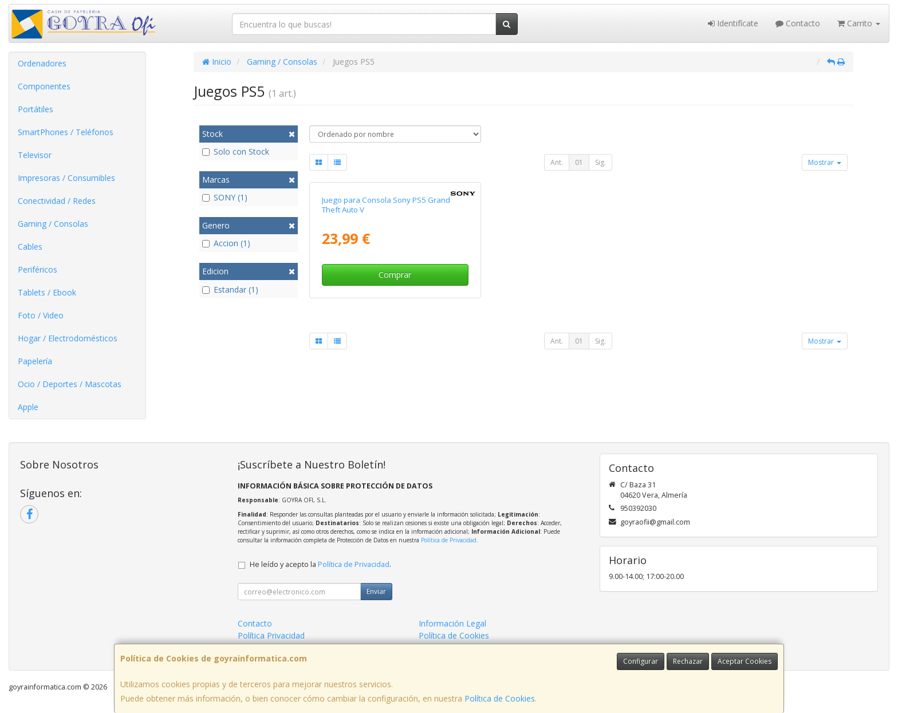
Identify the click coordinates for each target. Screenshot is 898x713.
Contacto (797, 23)
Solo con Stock (235, 151)
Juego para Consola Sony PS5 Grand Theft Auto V (386, 205)
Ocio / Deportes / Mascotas (69, 384)
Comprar (395, 274)
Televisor (35, 154)
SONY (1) (224, 197)
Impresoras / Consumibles (66, 177)
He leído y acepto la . (320, 564)
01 (579, 162)
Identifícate (733, 23)
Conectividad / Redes (57, 200)
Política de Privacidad (448, 540)
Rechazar (688, 661)
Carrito (858, 23)
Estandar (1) (230, 289)
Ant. (556, 162)
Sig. (600, 162)
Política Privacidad (271, 635)
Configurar (640, 661)
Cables (30, 246)
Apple (28, 406)
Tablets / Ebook (47, 292)
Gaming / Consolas (53, 223)
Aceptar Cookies (744, 661)
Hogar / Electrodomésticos (67, 338)
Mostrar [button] (824, 162)
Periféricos (37, 269)
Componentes (44, 86)
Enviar (376, 591)
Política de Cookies (499, 698)
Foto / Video (41, 315)
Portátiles (35, 109)
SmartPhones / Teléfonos (65, 132)
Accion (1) (226, 243)
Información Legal (452, 623)
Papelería (35, 361)
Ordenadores (42, 63)
